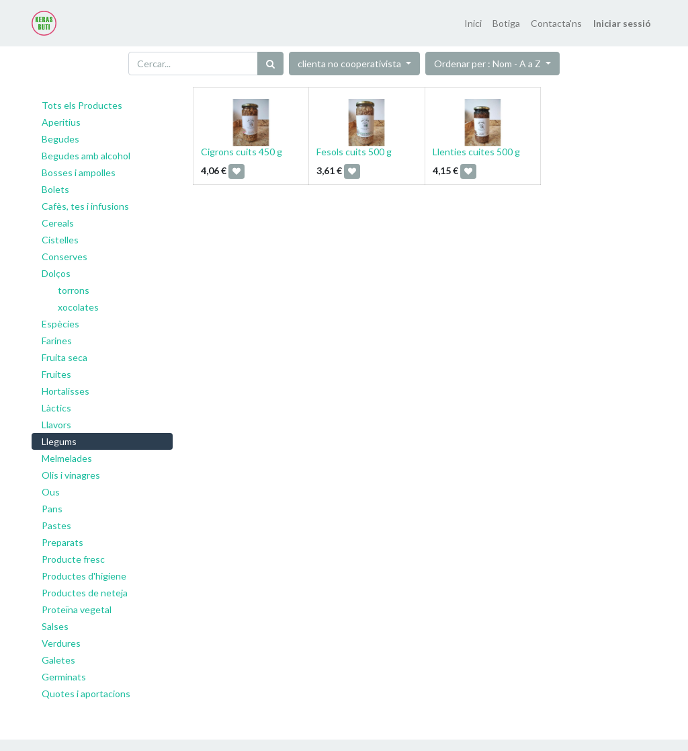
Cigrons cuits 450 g (241, 151)
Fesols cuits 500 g (354, 151)
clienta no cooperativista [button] (350, 63)
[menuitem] (473, 23)
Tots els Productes (82, 105)
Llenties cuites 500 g (476, 151)
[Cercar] (270, 63)
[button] (492, 63)
